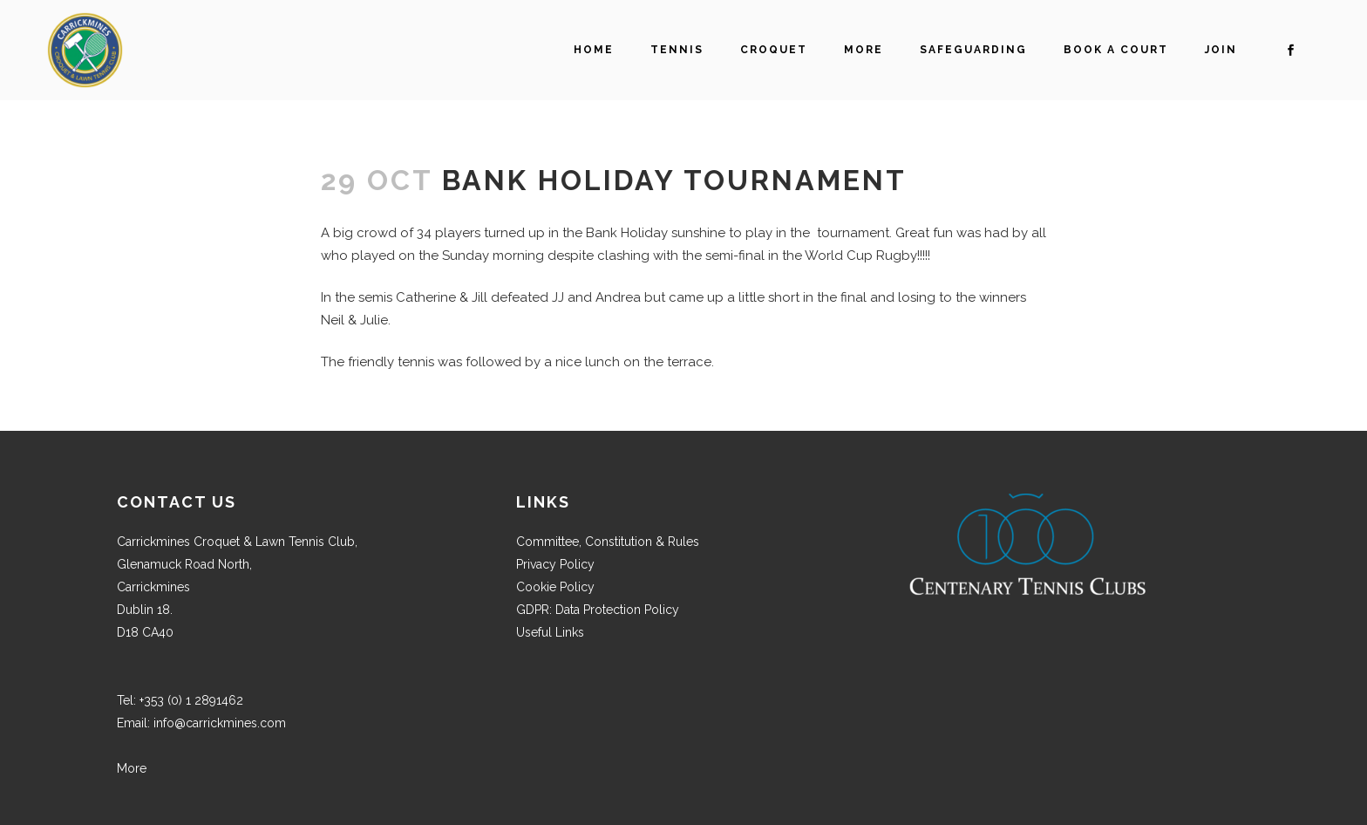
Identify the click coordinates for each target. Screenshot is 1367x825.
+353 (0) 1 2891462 (191, 700)
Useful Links (550, 632)
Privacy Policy (555, 564)
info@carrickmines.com (219, 723)
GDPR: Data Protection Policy (597, 610)
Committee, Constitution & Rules (607, 542)
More (131, 768)
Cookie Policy (555, 587)
